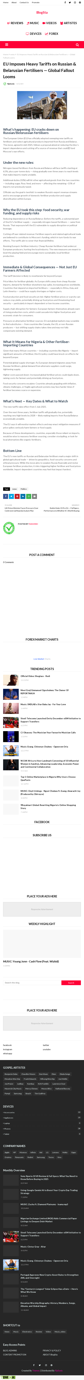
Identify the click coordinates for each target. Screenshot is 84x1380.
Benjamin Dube (11, 1074)
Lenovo (55, 1152)
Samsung (41, 1157)
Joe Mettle (62, 1079)
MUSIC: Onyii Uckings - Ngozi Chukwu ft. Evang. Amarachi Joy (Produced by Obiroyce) (50, 792)
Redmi (30, 1157)
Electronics (27, 1331)
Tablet (42, 1134)
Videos (50, 23)
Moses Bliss (46, 1088)
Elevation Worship (12, 1079)
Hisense (23, 1152)
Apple (7, 1152)
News (7, 1331)
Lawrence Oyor (59, 1084)
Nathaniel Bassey (62, 1088)
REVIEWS (15, 23)
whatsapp (7, 1053)
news (12, 54)
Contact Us (24, 2)
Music (33, 23)
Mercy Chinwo (31, 1088)
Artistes (68, 23)
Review (39, 1331)
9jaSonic (10, 84)
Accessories (42, 1112)
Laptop (42, 1123)
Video (48, 1331)
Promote (35, 2)
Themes (36, 1370)
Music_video (60, 1331)
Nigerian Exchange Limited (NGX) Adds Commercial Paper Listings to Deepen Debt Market (49, 1220)
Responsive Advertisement (42, 909)
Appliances (42, 1117)
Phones (42, 1128)
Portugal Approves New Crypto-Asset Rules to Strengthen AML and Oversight (50, 1276)
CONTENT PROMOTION (14, 1354)
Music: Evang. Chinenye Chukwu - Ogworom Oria (44, 746)
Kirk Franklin (43, 1084)
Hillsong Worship (47, 1079)
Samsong (18, 1093)
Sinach (28, 1093)
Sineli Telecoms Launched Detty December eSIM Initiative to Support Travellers (51, 720)
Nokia (64, 1152)
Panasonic (19, 1157)
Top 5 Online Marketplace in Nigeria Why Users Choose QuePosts (48, 778)
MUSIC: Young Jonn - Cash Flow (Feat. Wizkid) (31, 961)
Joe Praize (9, 1084)
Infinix (33, 1152)
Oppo (73, 1152)
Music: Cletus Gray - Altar (33, 1246)
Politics (24, 489)
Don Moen (43, 1074)
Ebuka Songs (65, 1074)
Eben (54, 1074)
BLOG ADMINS (10, 1350)
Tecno (51, 1157)
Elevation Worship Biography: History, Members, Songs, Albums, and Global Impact (48, 1304)
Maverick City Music (13, 1088)
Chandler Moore (28, 1074)
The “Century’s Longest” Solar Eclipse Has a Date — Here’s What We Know (49, 1290)
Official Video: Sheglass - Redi (35, 676)
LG (47, 1152)
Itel (41, 1152)
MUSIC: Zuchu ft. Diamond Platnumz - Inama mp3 (44, 1204)
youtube (46, 1049)
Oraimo (8, 1157)
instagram (7, 1049)
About (14, 2)
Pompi (7, 1093)
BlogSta (42, 12)
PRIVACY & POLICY (52, 1350)
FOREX (51, 33)
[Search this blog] (32, 982)
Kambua (30, 1084)
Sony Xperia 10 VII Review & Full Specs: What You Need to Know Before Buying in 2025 (49, 1178)
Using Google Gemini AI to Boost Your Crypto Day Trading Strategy (49, 1192)
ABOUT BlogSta (50, 1354)
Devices (33, 33)
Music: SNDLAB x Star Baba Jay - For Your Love (43, 704)
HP (14, 1152)
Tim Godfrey (40, 1093)
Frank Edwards (30, 1079)
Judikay (20, 1084)
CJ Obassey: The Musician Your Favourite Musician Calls (48, 732)
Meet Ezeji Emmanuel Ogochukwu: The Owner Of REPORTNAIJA (45, 692)
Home (5, 2)
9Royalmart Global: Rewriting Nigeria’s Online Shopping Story (48, 806)
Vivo (59, 1157)
